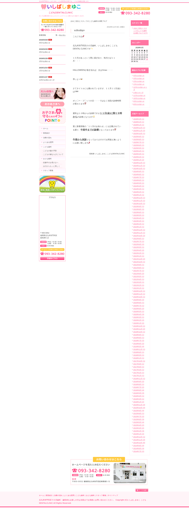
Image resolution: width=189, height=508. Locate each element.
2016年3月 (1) (138, 399)
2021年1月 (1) (138, 288)
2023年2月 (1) (138, 224)
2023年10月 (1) (139, 204)
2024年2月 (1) (138, 192)
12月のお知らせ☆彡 (46, 80)
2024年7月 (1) (138, 177)
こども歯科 (80, 495)
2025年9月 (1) (138, 137)
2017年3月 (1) (138, 370)
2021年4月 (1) (138, 279)
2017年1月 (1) (138, 376)
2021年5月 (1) (138, 276)
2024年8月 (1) (138, 174)
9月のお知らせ (138, 101)
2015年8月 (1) (138, 413)
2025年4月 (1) (138, 151)
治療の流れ (58, 495)
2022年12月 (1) (139, 230)
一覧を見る (62, 35)
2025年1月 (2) (138, 160)
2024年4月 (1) (138, 186)
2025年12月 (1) (139, 128)
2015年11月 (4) (139, 405)
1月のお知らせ (138, 84)
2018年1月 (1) (138, 358)
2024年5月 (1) (138, 183)
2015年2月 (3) (138, 431)
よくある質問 (69, 495)
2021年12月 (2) (139, 259)
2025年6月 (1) (138, 145)
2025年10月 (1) (139, 133)
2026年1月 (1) (138, 125)
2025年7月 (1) (138, 142)
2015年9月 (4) (138, 411)
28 (147, 59)
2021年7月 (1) (138, 271)
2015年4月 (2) (138, 425)
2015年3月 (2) (138, 428)
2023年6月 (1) (138, 212)
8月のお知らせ (138, 104)
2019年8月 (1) (138, 338)
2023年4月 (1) (138, 218)
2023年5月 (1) (138, 215)
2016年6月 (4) (138, 390)
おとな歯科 (90, 495)
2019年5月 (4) (138, 346)
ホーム (41, 495)
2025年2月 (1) (138, 157)
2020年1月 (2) (138, 323)
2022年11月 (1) (139, 233)
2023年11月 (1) (139, 201)
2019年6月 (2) (138, 344)
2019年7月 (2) (138, 341)
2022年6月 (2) (138, 244)
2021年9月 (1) (138, 265)
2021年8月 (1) (138, 268)
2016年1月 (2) (138, 402)
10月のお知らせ (139, 98)
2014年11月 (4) (139, 440)
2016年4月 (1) (138, 396)
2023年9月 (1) (138, 206)
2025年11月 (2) (139, 131)
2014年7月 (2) (138, 451)
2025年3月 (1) (138, 154)
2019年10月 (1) (139, 332)
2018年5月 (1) (138, 355)
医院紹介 (49, 495)
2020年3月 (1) (138, 317)
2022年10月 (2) (139, 236)
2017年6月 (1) (138, 367)
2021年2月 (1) (138, 285)
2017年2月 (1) (138, 373)
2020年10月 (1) (139, 297)
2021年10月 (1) (139, 262)
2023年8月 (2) (138, 209)
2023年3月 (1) (138, 221)
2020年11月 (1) (139, 294)
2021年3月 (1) (138, 282)
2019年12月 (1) (139, 326)
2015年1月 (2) (138, 434)
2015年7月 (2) (138, 416)
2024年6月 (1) (138, 180)
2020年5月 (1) (138, 311)
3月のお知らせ (138, 78)
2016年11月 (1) (139, 379)
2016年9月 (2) (138, 381)
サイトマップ (113, 495)
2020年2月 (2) (138, 320)
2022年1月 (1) (138, 256)
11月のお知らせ (139, 95)
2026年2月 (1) (138, 122)
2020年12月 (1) (139, 291)
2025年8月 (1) (138, 139)
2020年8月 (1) (138, 303)
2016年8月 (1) (138, 384)
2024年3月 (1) (138, 189)
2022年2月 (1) (138, 253)
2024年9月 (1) (138, 171)
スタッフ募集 (101, 495)
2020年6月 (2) (138, 309)
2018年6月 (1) (138, 352)
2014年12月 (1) (139, 437)
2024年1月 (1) (138, 195)
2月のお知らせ (138, 81)
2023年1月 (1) (138, 227)
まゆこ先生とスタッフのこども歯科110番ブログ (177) (140, 30)
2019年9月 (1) (138, 335)
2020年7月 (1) (138, 306)
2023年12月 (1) (139, 198)
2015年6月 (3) (138, 419)
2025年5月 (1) (138, 148)
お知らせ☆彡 (138, 93)
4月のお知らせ (138, 76)
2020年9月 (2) (138, 300)
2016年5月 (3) (138, 393)
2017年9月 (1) (138, 364)
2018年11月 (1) (139, 349)
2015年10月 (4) (139, 408)
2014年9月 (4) (138, 446)
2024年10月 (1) (139, 168)
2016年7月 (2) (138, 387)
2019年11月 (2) (139, 329)
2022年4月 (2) (138, 250)
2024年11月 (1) (139, 166)
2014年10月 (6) (139, 443)
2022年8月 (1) (138, 239)
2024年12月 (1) (139, 163)
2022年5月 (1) (138, 247)
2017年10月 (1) (139, 361)
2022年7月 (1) (138, 241)
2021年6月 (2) (138, 274)
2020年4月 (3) (138, 314)
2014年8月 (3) (138, 448)
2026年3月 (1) (138, 119)
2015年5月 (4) (138, 422)
